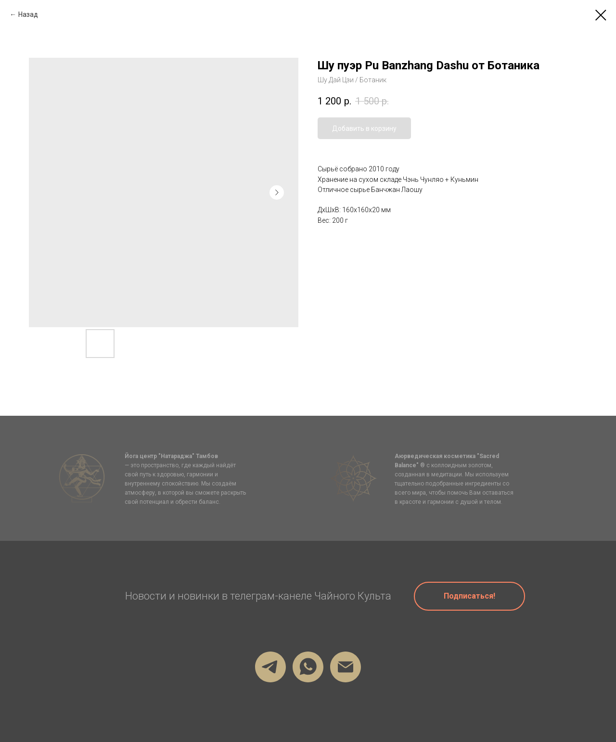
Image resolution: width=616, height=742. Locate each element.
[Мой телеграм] (270, 667)
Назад (28, 14)
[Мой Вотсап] (308, 667)
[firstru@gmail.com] (345, 667)
